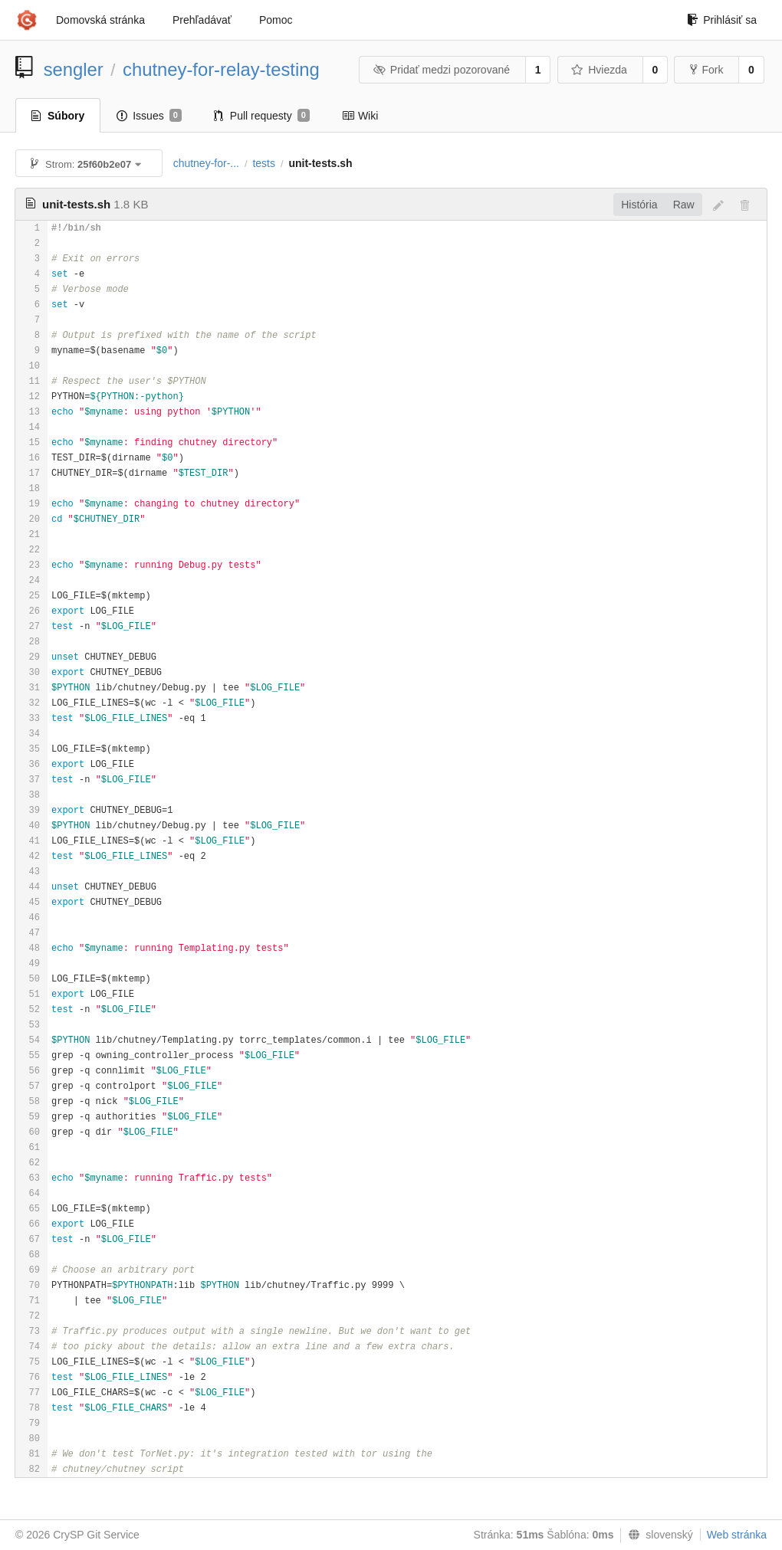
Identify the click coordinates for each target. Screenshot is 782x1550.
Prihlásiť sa (722, 20)
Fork (706, 70)
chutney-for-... (206, 163)
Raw (684, 204)
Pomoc (276, 20)
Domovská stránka (100, 20)
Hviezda (599, 70)
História (639, 204)
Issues (149, 116)
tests (263, 163)
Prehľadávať (202, 20)
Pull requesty (262, 116)
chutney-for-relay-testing (221, 69)
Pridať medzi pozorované (441, 70)
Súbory (57, 116)
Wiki (360, 116)
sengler (74, 69)
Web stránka (737, 1535)
